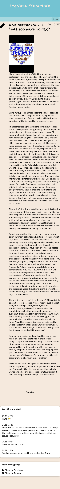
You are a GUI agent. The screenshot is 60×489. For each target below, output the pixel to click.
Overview (30, 392)
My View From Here (30, 6)
